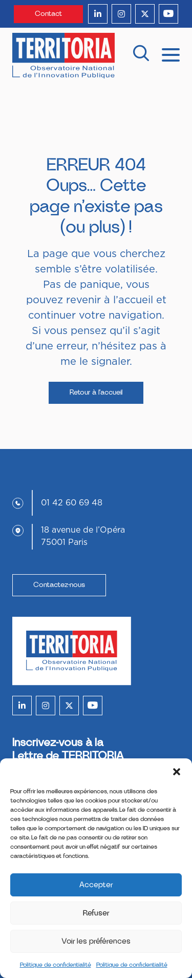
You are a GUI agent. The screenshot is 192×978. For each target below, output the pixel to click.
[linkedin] (98, 14)
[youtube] (168, 14)
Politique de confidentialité (55, 965)
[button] (177, 771)
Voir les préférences (96, 941)
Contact (48, 13)
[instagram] (121, 14)
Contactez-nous (59, 585)
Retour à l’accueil (96, 392)
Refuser (96, 913)
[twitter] (145, 14)
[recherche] (141, 56)
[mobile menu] (171, 54)
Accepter (96, 885)
